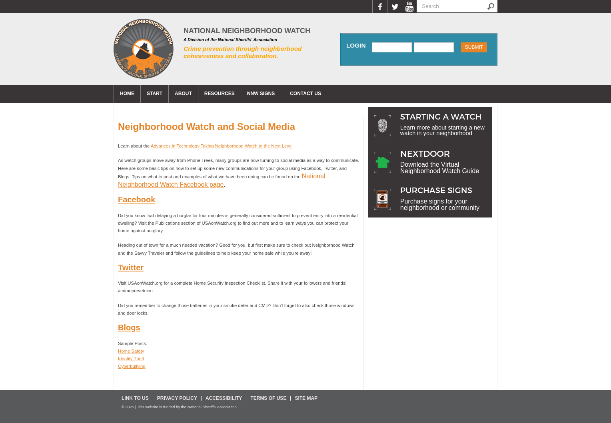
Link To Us (135, 398)
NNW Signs (261, 93)
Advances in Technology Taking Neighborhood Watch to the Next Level (222, 146)
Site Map (306, 398)
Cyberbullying (132, 366)
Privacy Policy (177, 398)
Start (154, 93)
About (183, 93)
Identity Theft (131, 358)
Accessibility (224, 398)
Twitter (394, 6)
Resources (219, 93)
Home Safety (131, 351)
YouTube (409, 6)
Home (127, 93)
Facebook (379, 6)
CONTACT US (305, 93)
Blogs (129, 327)
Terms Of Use (268, 398)
